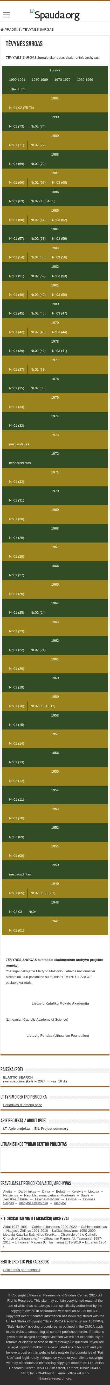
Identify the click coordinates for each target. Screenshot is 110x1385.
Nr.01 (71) (16, 145)
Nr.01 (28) (16, 556)
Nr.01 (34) (16, 407)
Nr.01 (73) (16, 126)
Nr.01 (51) (16, 276)
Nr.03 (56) (59, 257)
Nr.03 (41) (59, 351)
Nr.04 (33, 912)
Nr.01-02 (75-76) (21, 108)
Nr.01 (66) (16, 182)
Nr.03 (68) (59, 182)
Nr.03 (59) (59, 238)
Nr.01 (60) (16, 220)
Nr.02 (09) (16, 837)
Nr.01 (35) (16, 388)
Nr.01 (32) (16, 482)
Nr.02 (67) (38, 182)
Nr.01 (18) (16, 706)
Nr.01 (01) (16, 930)
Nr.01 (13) (16, 762)
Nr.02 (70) (38, 164)
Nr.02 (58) (38, 238)
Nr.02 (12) (16, 781)
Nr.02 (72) (38, 145)
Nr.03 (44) (59, 332)
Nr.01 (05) (16, 893)
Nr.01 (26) (16, 594)
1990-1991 (17, 80)
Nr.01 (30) (16, 519)
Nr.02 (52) (38, 276)
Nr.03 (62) (59, 220)
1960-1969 (85, 80)
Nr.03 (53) (59, 276)
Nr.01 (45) (16, 313)
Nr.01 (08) (16, 856)
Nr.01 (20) (16, 669)
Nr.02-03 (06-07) (43, 893)
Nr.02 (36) (38, 388)
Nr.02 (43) (38, 332)
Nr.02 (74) (38, 126)
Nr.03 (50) (59, 295)
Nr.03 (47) (59, 313)
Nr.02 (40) (38, 351)
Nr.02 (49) (38, 295)
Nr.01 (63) (16, 201)
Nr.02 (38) (38, 369)
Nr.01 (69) (16, 164)
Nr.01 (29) (16, 538)
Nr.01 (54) (16, 257)
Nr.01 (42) (16, 332)
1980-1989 (40, 80)
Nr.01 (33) (16, 425)
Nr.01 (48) (16, 295)
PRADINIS (10, 29)
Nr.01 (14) (16, 743)
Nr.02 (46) (38, 313)
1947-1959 (17, 89)
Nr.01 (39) (16, 351)
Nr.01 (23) (16, 631)
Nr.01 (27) (16, 575)
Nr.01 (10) (16, 818)
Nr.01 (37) (16, 369)
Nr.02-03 (15, 912)
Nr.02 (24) (38, 612)
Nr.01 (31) (16, 500)
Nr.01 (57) (16, 238)
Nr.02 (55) (38, 257)
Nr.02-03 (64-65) (43, 201)
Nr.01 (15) (16, 725)
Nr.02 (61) (38, 220)
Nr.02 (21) (38, 650)
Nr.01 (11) (16, 799)
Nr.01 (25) (16, 612)
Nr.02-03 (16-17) (43, 706)
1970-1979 (62, 80)
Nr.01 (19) (16, 687)
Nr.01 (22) (16, 650)
